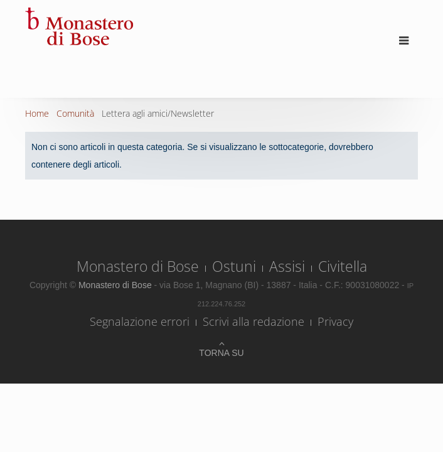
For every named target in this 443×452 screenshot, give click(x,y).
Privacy (335, 321)
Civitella (342, 266)
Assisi (287, 266)
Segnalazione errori (139, 321)
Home (37, 113)
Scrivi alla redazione (253, 321)
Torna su (221, 353)
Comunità (75, 113)
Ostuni (234, 266)
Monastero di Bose (138, 266)
